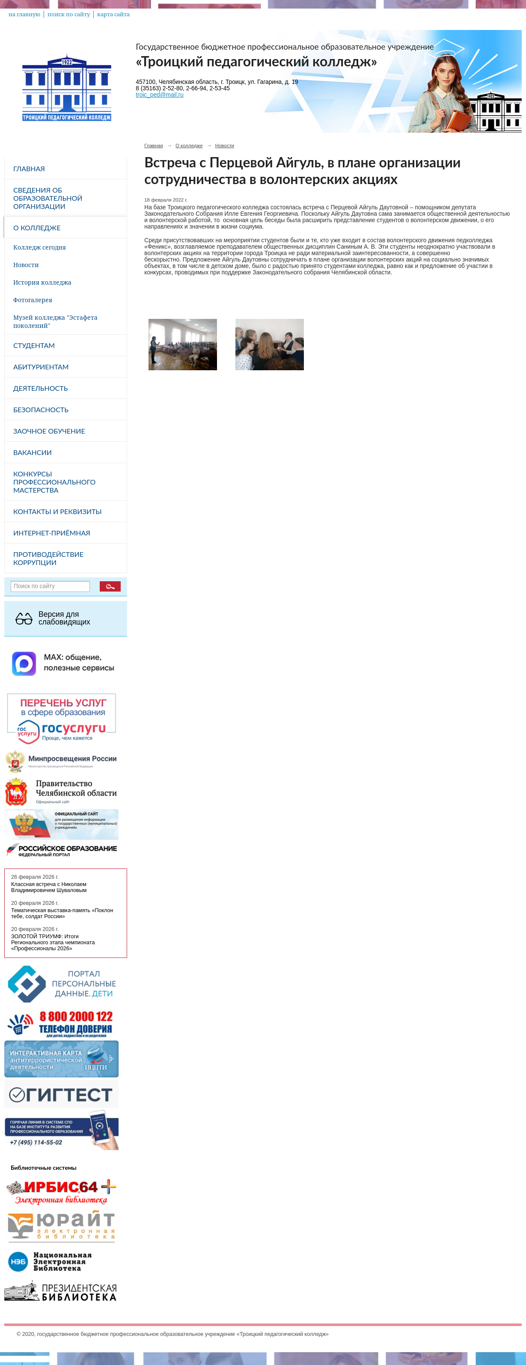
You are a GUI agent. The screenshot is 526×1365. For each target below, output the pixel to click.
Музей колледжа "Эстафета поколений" (55, 321)
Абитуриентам (41, 367)
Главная (29, 168)
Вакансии (32, 452)
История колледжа (42, 282)
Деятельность (40, 388)
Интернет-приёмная (51, 533)
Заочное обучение (49, 431)
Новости (26, 265)
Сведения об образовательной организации (48, 198)
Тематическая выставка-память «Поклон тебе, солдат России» (62, 913)
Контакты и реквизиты (57, 511)
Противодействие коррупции (48, 558)
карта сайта (113, 14)
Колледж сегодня (39, 247)
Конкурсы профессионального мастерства (54, 482)
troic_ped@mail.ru (160, 95)
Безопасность (40, 409)
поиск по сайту (69, 14)
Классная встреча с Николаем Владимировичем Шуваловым (48, 887)
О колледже (36, 227)
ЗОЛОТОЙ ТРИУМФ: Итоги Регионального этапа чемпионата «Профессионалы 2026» (53, 943)
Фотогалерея (32, 300)
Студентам (34, 345)
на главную (24, 14)
